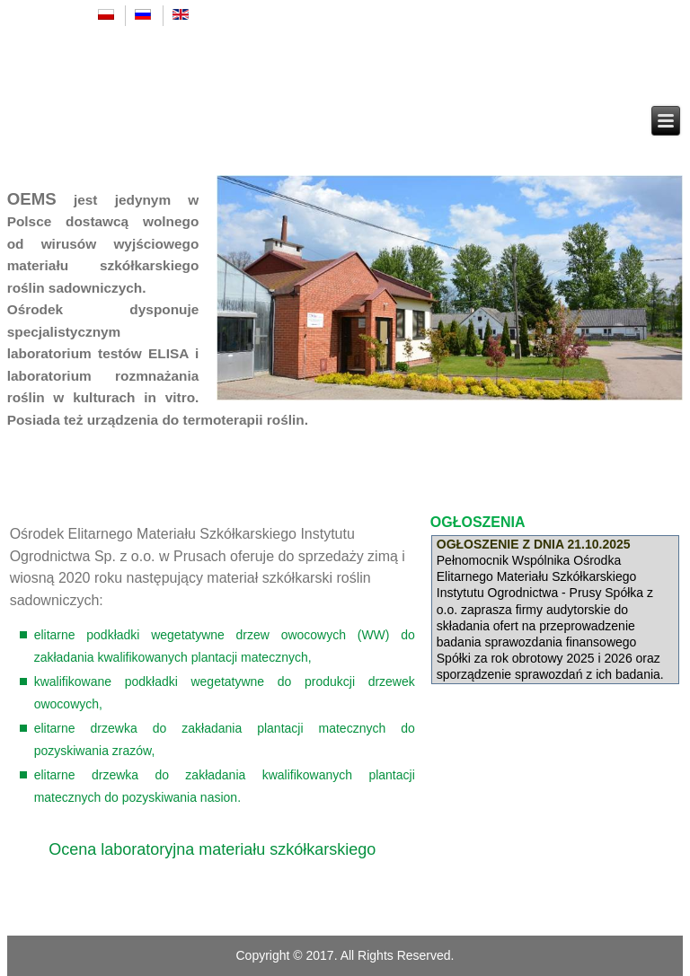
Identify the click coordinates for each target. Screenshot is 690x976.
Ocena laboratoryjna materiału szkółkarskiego (212, 849)
